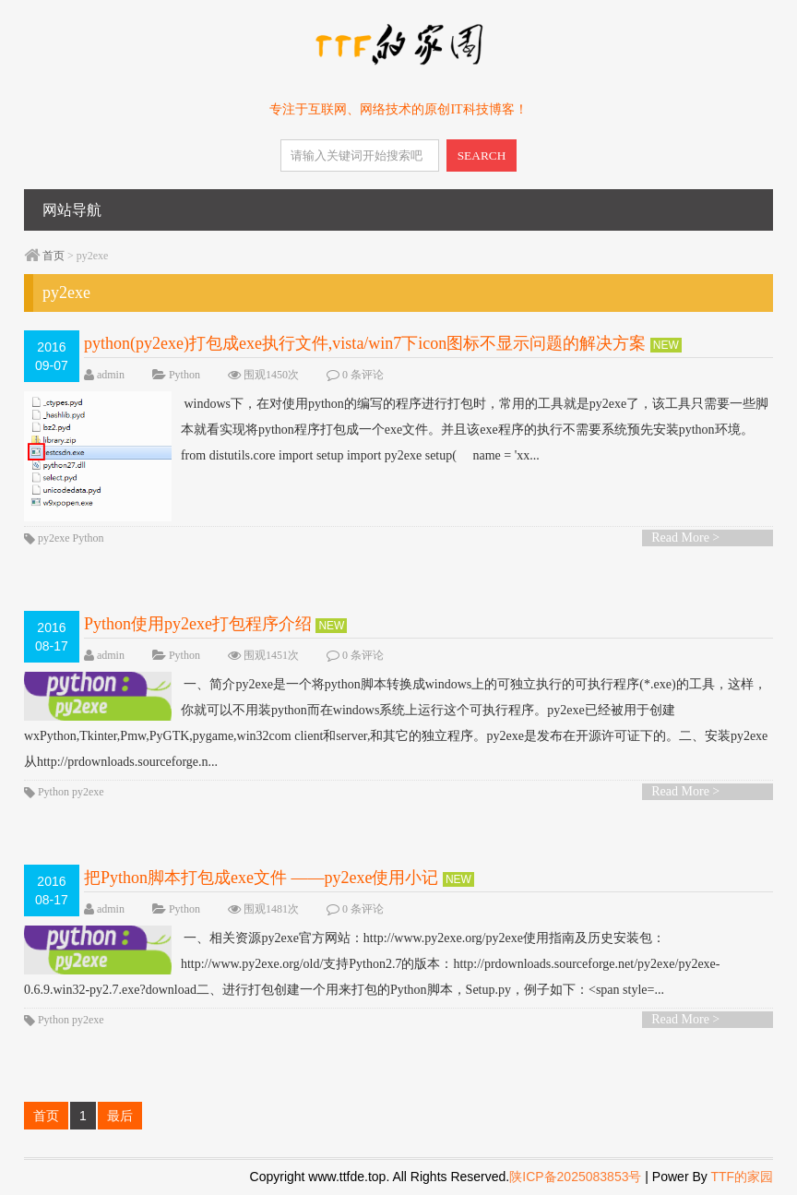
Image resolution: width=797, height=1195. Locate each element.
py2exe (54, 538)
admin (111, 374)
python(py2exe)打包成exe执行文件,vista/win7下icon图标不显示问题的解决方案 (365, 343)
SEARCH (482, 155)
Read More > (685, 537)
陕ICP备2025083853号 (575, 1176)
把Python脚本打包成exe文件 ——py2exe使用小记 (261, 877)
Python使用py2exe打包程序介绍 (198, 624)
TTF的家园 (741, 1176)
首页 (53, 255)
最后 (120, 1115)
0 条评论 (363, 374)
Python (184, 374)
